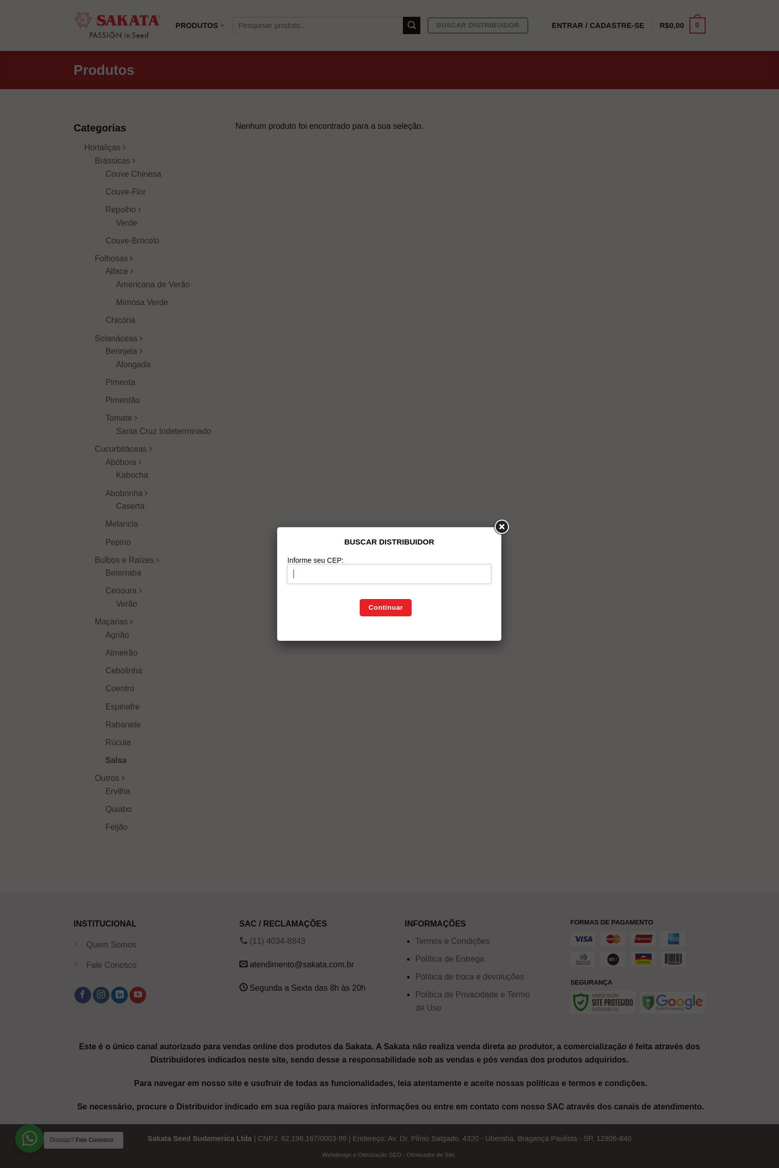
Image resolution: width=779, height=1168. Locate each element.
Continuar (385, 607)
